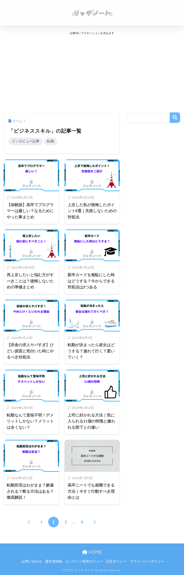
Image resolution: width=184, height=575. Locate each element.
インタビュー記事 (25, 141)
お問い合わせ (31, 561)
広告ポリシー (116, 561)
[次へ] (94, 522)
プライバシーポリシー (147, 561)
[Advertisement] (92, 72)
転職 (50, 141)
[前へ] (29, 522)
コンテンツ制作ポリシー (84, 561)
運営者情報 (53, 561)
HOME (92, 552)
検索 (175, 117)
